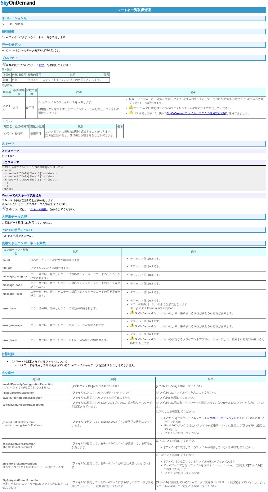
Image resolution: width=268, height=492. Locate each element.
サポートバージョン (222, 417)
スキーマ (8, 143)
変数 (41, 65)
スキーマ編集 (38, 209)
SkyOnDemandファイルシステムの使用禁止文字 (196, 113)
